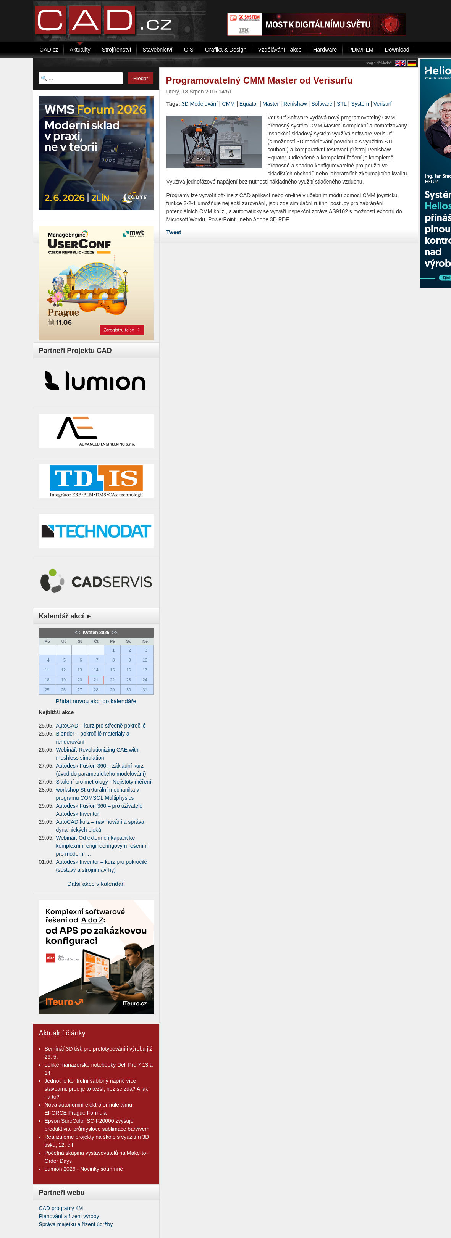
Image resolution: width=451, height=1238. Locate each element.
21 (96, 680)
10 (144, 660)
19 (63, 680)
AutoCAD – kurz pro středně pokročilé (101, 726)
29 (112, 689)
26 (63, 689)
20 (80, 680)
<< (78, 632)
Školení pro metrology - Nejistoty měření (104, 782)
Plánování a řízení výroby (69, 1216)
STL (342, 104)
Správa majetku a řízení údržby (76, 1224)
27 (80, 689)
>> (114, 632)
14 (96, 670)
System (360, 104)
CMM (228, 104)
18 (47, 680)
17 (144, 670)
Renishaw (295, 104)
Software (321, 104)
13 (80, 670)
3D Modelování (200, 104)
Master (270, 104)
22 (112, 680)
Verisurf (382, 104)
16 (128, 670)
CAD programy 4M (61, 1208)
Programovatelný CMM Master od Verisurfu (259, 80)
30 (128, 689)
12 (63, 670)
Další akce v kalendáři (96, 884)
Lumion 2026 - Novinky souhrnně (84, 1169)
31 (144, 689)
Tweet (173, 232)
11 (47, 670)
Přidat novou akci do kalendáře (96, 701)
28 (96, 689)
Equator (248, 104)
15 (112, 670)
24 (144, 680)
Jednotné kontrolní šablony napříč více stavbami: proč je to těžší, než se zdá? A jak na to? (97, 1089)
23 (128, 680)
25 (47, 689)
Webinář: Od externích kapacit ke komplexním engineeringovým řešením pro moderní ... (102, 846)
